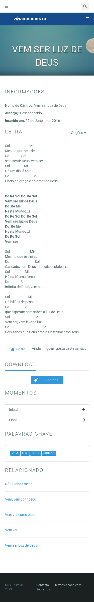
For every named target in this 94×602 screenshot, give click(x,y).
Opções (78, 133)
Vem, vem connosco (20, 499)
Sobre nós (43, 589)
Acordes (44, 380)
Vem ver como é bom (21, 515)
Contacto (42, 585)
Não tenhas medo (19, 484)
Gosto (18, 349)
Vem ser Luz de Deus (21, 545)
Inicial (47, 409)
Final (47, 419)
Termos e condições (68, 585)
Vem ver (11, 530)
